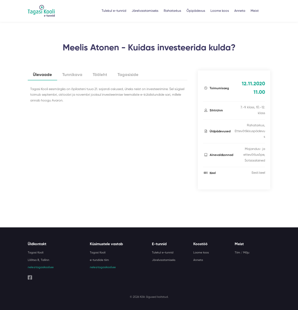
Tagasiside (128, 75)
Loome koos (219, 11)
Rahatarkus (172, 11)
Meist (255, 11)
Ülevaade (42, 75)
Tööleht (100, 75)
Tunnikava (72, 75)
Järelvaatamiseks (145, 11)
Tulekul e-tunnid (114, 11)
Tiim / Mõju (242, 252)
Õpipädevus (195, 11)
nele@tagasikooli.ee (41, 267)
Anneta (239, 11)
